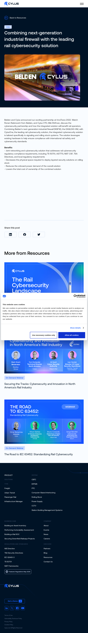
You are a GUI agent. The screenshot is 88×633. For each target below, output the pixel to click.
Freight (7, 488)
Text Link (81, 18)
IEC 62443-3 (9, 557)
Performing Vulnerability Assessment (19, 530)
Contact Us (48, 562)
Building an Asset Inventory (15, 525)
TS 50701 (8, 562)
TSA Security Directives (13, 553)
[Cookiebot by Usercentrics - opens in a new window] (75, 296)
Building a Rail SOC (11, 534)
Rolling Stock (37, 497)
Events (46, 530)
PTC (33, 488)
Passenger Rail (10, 497)
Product (8, 475)
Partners (47, 548)
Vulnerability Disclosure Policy (13, 618)
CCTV (34, 506)
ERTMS (34, 484)
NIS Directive (9, 548)
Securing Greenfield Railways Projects (19, 539)
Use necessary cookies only (43, 335)
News (46, 534)
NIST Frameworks (11, 566)
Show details (75, 328)
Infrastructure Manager (13, 501)
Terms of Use (8, 615)
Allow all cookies (72, 335)
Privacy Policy (8, 621)
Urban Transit (9, 493)
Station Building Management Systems (47, 510)
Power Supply (37, 501)
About (46, 525)
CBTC (34, 479)
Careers (47, 539)
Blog (45, 553)
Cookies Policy (8, 624)
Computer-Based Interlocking (43, 493)
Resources (48, 557)
